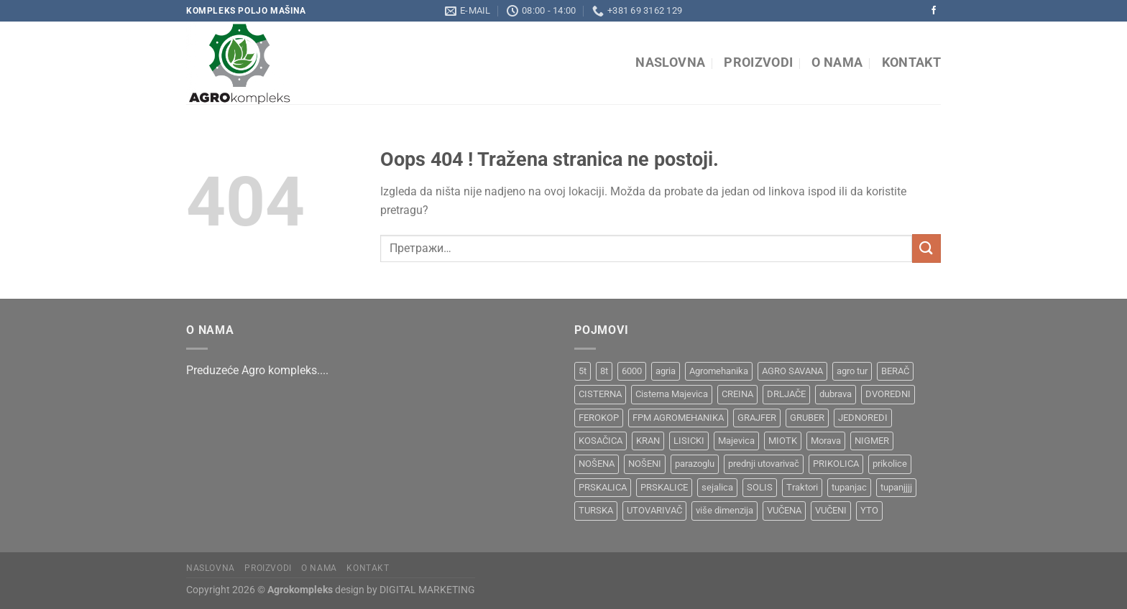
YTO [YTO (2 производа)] (869, 510)
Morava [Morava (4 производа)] (826, 440)
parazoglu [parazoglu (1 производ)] (694, 463)
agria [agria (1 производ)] (666, 371)
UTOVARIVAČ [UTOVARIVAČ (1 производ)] (654, 510)
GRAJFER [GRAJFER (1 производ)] (756, 417)
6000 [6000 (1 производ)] (632, 371)
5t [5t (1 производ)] (582, 371)
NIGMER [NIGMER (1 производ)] (872, 440)
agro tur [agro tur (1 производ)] (852, 371)
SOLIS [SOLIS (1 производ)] (760, 487)
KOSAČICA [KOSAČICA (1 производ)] (600, 440)
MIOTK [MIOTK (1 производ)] (782, 440)
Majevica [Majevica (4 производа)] (736, 440)
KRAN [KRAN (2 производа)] (648, 440)
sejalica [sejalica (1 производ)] (717, 487)
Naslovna (670, 62)
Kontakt (911, 62)
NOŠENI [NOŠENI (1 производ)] (644, 463)
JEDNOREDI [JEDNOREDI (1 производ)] (863, 417)
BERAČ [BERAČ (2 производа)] (895, 371)
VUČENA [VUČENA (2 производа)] (784, 510)
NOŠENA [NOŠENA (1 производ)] (597, 463)
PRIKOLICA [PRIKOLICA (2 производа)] (836, 463)
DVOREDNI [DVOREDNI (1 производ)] (888, 394)
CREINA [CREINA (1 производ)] (737, 394)
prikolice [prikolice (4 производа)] (890, 463)
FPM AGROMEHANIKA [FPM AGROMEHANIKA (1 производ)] (678, 417)
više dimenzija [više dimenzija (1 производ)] (724, 510)
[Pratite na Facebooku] (933, 11)
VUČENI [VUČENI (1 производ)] (831, 510)
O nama (836, 62)
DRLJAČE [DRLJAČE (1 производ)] (786, 394)
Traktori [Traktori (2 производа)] (802, 487)
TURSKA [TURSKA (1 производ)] (596, 510)
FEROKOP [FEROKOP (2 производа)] (599, 417)
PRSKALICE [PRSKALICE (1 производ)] (664, 487)
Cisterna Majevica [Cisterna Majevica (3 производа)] (671, 394)
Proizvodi (758, 62)
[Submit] (926, 248)
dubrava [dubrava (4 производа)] (835, 394)
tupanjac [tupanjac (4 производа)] (849, 487)
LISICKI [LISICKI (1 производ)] (688, 440)
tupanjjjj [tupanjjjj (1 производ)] (896, 487)
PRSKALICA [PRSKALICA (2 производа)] (603, 487)
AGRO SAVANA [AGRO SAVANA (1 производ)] (792, 371)
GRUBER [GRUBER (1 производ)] (807, 417)
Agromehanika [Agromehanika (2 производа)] (718, 371)
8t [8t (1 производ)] (604, 371)
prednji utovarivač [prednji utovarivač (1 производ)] (763, 463)
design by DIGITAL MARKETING (404, 590)
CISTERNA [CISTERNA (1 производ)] (600, 394)
